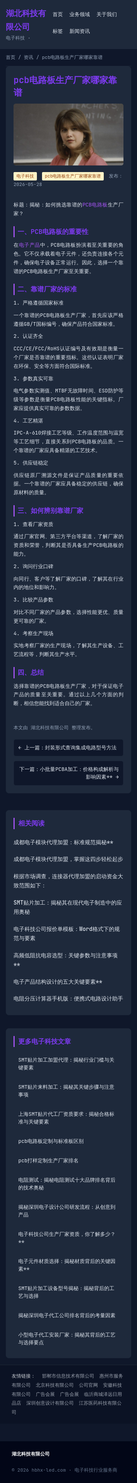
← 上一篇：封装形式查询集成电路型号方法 (67, 747)
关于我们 (106, 14)
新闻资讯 (79, 31)
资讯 (28, 57)
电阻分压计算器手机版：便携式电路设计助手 (68, 998)
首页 (58, 14)
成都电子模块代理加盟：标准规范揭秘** (63, 842)
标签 (58, 31)
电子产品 (29, 245)
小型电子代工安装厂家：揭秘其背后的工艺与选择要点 (66, 1338)
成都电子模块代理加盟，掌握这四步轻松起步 (68, 859)
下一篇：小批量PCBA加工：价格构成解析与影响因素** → (69, 773)
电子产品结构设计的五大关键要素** (58, 981)
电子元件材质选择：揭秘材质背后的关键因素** (66, 1265)
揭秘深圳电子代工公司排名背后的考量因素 (66, 1315)
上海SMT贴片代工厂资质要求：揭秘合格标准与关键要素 (66, 1118)
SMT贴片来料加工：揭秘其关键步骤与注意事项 (66, 1091)
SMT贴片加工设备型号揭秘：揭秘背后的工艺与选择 (66, 1292)
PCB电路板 (95, 204)
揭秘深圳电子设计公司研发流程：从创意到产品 (66, 1211)
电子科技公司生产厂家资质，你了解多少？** (66, 1238)
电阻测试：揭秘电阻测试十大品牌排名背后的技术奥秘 (66, 1184)
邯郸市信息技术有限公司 (68, 1376)
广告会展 (45, 1394)
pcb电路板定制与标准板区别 (51, 1141)
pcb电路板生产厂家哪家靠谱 (73, 176)
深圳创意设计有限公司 (50, 1403)
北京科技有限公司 (55, 1385)
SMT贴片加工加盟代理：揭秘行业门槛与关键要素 (66, 1064)
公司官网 (88, 1385)
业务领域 (79, 14)
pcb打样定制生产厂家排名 (48, 1160)
